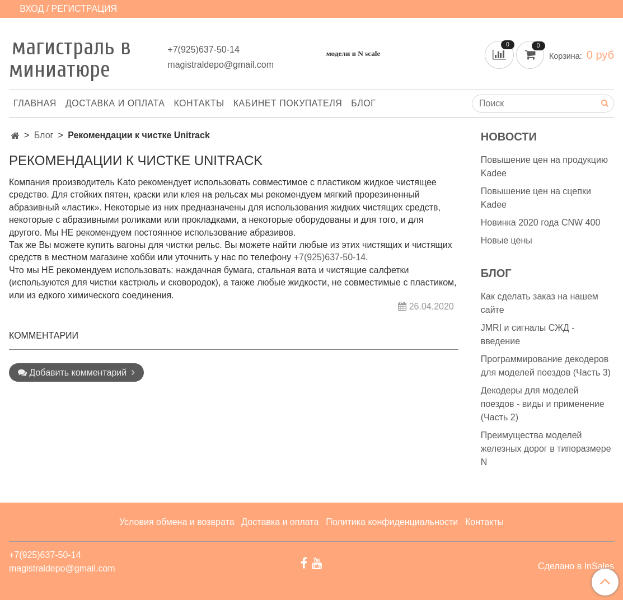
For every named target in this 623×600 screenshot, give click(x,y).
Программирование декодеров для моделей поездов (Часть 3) (546, 365)
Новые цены (506, 240)
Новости (509, 136)
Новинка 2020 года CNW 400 (541, 222)
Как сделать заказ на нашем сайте (539, 303)
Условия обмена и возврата (177, 522)
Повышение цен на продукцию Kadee (544, 166)
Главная (35, 103)
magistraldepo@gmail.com (220, 64)
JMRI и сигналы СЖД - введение (528, 334)
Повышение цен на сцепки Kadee (536, 197)
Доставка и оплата (115, 103)
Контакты (199, 103)
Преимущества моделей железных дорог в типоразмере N (546, 448)
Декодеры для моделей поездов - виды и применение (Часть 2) (543, 404)
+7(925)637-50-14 (203, 49)
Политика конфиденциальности (392, 522)
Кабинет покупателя (287, 103)
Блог (363, 103)
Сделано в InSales (576, 566)
